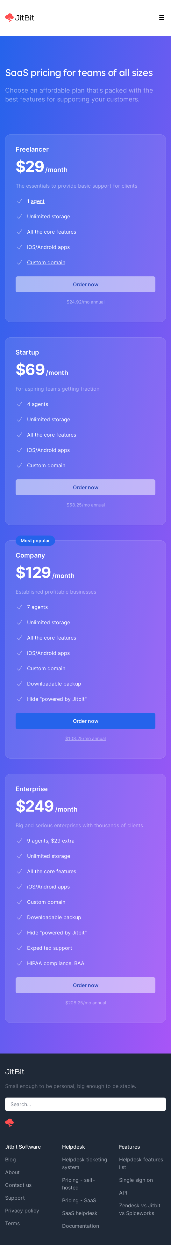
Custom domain (46, 262)
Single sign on (136, 1180)
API (123, 1192)
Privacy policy (22, 1210)
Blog (10, 1159)
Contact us (18, 1185)
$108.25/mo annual (85, 738)
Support (15, 1198)
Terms (12, 1223)
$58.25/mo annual (86, 504)
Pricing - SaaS (79, 1200)
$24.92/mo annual (85, 301)
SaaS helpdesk (79, 1213)
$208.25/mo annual (85, 1002)
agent (38, 201)
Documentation (80, 1226)
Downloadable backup (54, 683)
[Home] (19, 17)
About (12, 1172)
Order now (85, 284)
